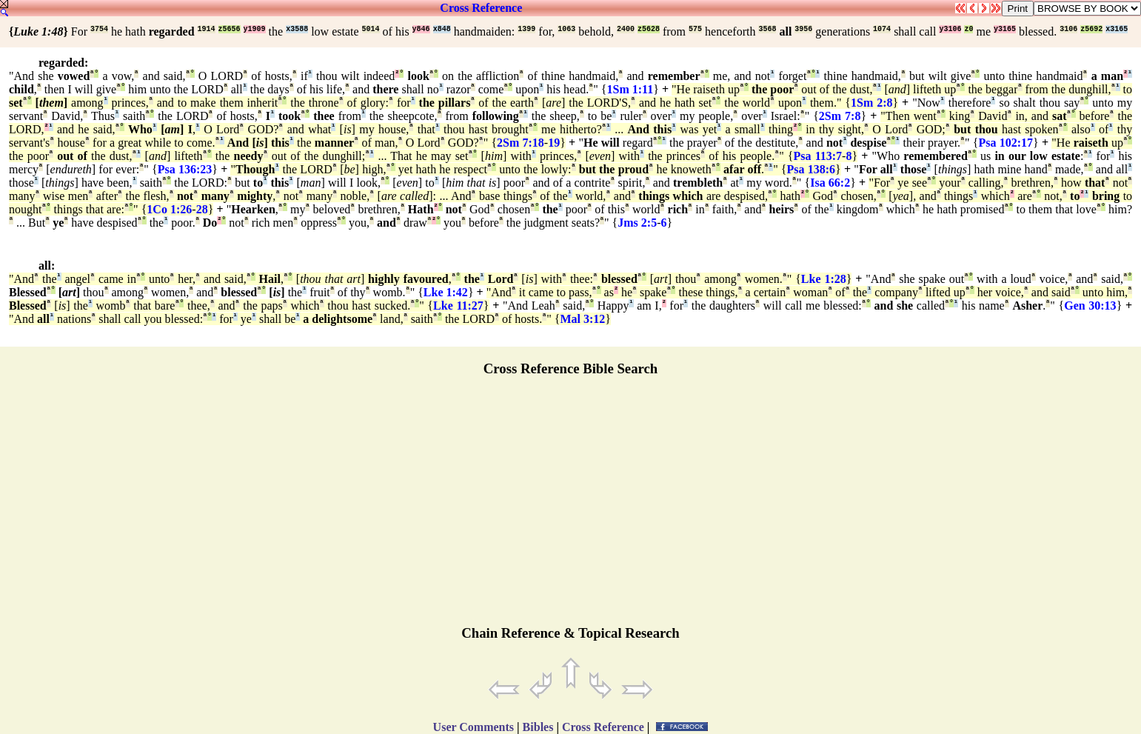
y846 (421, 29)
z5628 (649, 29)
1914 (206, 29)
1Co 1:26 (169, 209)
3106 (1068, 29)
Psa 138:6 (811, 169)
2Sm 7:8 (840, 116)
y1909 (255, 29)
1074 (882, 29)
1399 (526, 29)
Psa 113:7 (818, 156)
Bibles (538, 727)
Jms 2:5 (637, 222)
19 (554, 142)
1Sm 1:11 (630, 89)
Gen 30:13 (1090, 305)
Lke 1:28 (823, 279)
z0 (968, 29)
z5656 (229, 29)
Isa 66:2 (830, 182)
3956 (803, 29)
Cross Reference (481, 7)
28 (202, 209)
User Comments (473, 727)
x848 (442, 29)
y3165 (1005, 29)
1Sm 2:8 (871, 102)
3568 (767, 29)
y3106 (950, 29)
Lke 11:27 (458, 305)
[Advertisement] (570, 507)
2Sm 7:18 (520, 142)
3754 (99, 29)
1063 (566, 29)
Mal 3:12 (582, 319)
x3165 (1116, 29)
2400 (626, 29)
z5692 (1091, 29)
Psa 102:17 (1006, 142)
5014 (371, 29)
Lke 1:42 (446, 292)
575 (695, 29)
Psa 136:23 (185, 169)
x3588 (297, 29)
